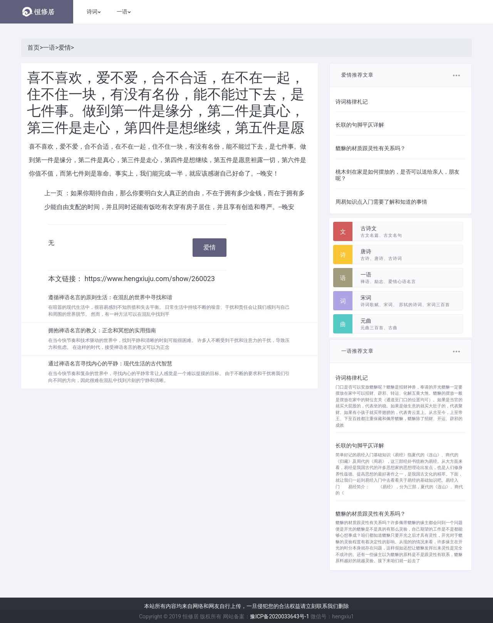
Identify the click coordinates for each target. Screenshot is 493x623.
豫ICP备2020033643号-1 (279, 616)
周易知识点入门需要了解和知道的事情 (381, 202)
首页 (33, 47)
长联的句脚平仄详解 (359, 125)
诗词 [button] (92, 11)
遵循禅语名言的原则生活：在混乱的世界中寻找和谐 (110, 297)
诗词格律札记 (351, 102)
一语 (49, 47)
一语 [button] (122, 11)
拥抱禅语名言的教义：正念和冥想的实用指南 (102, 330)
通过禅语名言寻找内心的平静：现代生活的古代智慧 (110, 363)
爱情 (65, 47)
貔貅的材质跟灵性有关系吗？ (370, 148)
